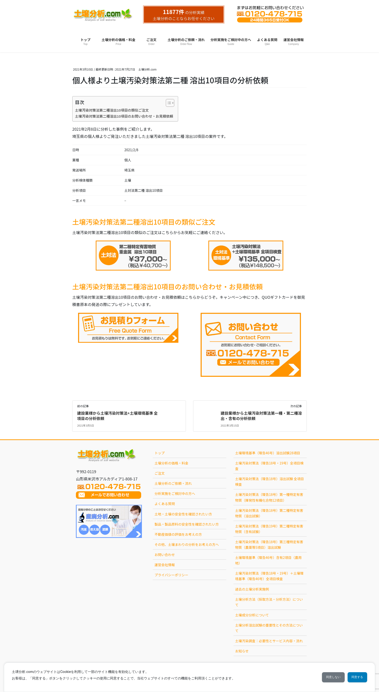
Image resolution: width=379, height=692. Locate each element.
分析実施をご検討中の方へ (174, 493)
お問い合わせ (164, 554)
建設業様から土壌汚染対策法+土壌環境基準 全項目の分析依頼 (117, 415)
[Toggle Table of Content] (167, 103)
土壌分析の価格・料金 (171, 463)
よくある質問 (164, 503)
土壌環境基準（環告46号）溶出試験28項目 (267, 452)
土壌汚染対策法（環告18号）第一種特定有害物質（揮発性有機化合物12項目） (269, 497)
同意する (354, 677)
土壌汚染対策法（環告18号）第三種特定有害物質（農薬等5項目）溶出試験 (269, 544)
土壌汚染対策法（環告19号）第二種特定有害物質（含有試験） (269, 529)
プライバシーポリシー (171, 574)
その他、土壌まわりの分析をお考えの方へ (186, 544)
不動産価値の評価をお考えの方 (178, 534)
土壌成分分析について (252, 615)
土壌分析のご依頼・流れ (173, 483)
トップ (159, 452)
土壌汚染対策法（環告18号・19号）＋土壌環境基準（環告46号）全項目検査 (269, 576)
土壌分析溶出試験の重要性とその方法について (269, 628)
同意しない (324, 677)
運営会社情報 (164, 564)
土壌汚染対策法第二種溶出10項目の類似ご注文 (112, 110)
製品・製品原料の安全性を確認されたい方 (186, 524)
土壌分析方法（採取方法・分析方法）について (269, 602)
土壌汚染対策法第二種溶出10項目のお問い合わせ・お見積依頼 (124, 116)
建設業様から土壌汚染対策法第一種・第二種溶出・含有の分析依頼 (261, 415)
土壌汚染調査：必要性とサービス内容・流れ (269, 640)
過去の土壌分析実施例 (252, 589)
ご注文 (159, 473)
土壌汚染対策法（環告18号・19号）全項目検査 (269, 466)
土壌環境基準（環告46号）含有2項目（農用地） (268, 560)
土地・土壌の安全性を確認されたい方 (183, 514)
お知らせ (242, 651)
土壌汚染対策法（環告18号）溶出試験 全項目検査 (269, 481)
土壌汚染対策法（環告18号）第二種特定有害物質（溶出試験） (269, 513)
